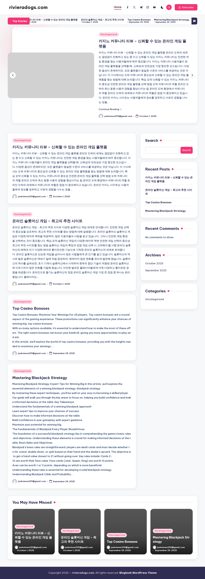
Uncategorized (109, 34)
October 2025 (154, 263)
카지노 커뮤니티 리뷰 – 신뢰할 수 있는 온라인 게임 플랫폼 (52, 19)
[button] (186, 7)
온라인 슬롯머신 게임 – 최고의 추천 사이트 (106, 19)
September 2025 (156, 270)
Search (151, 140)
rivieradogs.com (28, 7)
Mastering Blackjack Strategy (175, 19)
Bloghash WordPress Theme (138, 572)
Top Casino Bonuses (143, 19)
